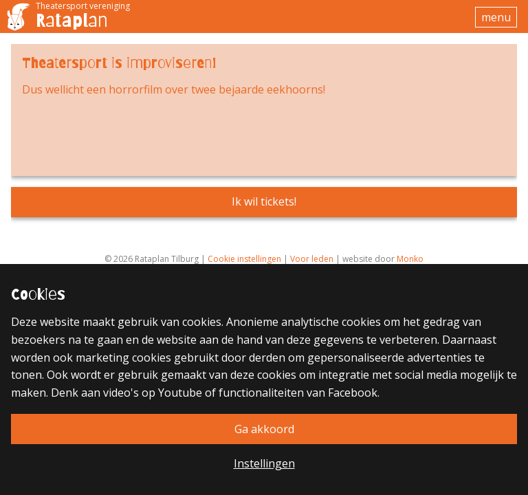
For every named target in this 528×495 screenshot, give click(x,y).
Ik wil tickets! (264, 201)
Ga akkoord (264, 429)
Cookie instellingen (244, 259)
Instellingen (264, 463)
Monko (410, 259)
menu (496, 17)
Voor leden (311, 259)
